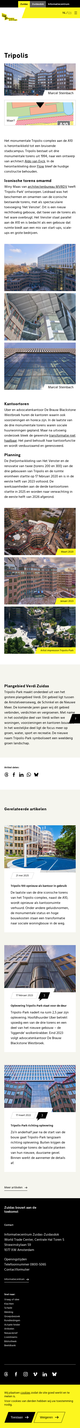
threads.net (6, 775)
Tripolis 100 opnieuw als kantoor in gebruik (39, 886)
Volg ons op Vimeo (35, 1374)
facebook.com (14, 775)
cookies (25, 1393)
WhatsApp (29, 775)
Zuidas (24, 4)
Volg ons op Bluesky (54, 1374)
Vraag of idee (11, 1299)
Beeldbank (10, 1345)
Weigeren (46, 1417)
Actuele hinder (12, 1325)
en (69, 13)
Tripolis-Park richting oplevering (32, 1125)
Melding (8, 1312)
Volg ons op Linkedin (45, 1374)
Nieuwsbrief (10, 1333)
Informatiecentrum (58, 4)
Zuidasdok (38, 4)
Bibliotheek (10, 1341)
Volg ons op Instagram (25, 1374)
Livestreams (10, 1337)
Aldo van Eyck (35, 161)
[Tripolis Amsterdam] (40, 87)
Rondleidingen (12, 1320)
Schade (8, 1308)
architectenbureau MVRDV (47, 186)
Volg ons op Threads (6, 1374)
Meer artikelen (13, 1188)
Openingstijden (15, 1259)
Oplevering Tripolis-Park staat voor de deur (39, 1006)
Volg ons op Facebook (16, 1374)
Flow (40, 166)
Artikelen (9, 1329)
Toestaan (17, 1417)
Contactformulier (16, 1269)
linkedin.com (21, 775)
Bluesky (36, 775)
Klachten (9, 1304)
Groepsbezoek (12, 1316)
